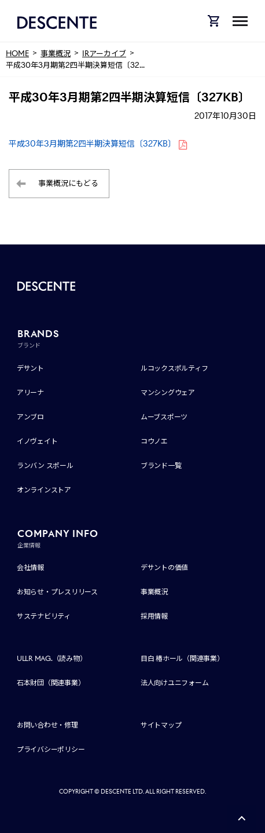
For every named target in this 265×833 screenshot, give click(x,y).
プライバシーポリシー (51, 749)
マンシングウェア (168, 392)
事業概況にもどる (68, 183)
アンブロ (30, 416)
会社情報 (30, 567)
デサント (30, 368)
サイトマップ (161, 725)
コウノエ (154, 441)
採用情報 (154, 616)
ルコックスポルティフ (174, 368)
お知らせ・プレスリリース (57, 591)
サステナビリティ (44, 616)
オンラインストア (44, 489)
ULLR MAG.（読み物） (52, 658)
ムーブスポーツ (164, 416)
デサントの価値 (164, 567)
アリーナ (30, 392)
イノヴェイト (37, 441)
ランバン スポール (45, 465)
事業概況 (154, 591)
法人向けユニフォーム (175, 682)
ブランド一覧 (161, 465)
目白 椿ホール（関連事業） (182, 658)
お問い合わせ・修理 (47, 725)
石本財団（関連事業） (51, 682)
